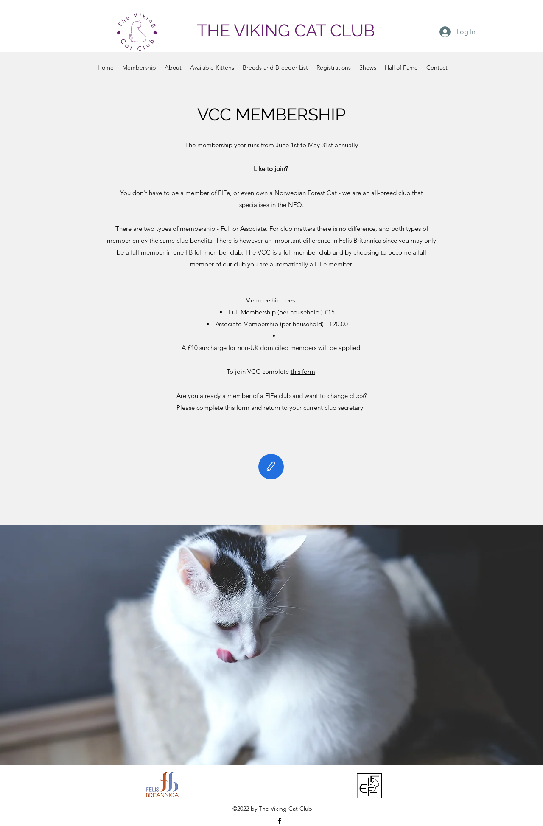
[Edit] (271, 466)
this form (303, 371)
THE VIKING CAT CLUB (286, 30)
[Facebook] (279, 821)
